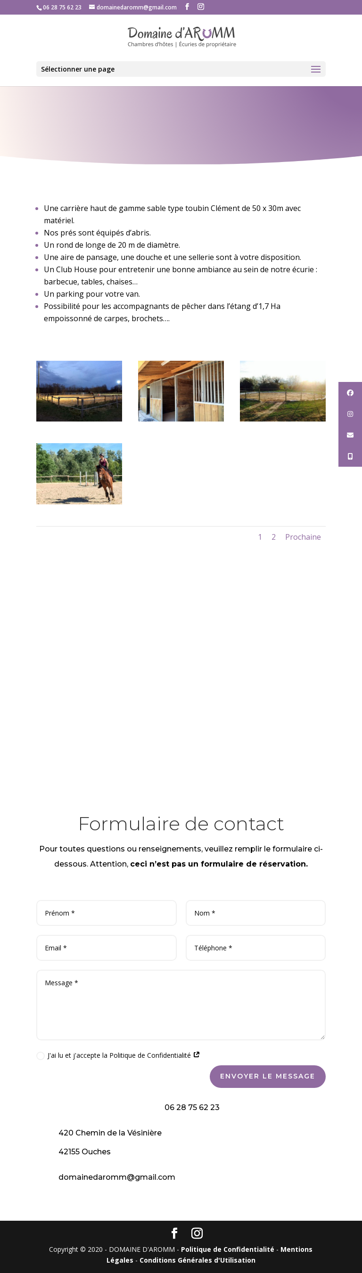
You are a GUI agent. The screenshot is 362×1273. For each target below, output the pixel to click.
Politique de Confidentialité (227, 1249)
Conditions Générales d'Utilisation (197, 1260)
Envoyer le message (267, 1076)
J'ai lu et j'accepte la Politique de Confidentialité (118, 1055)
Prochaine (303, 537)
